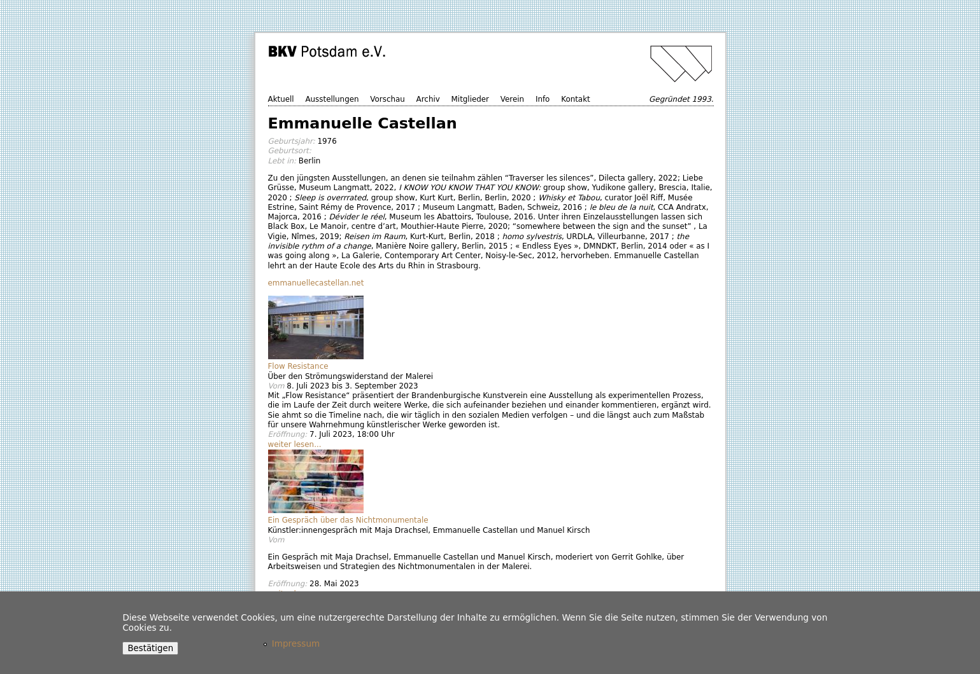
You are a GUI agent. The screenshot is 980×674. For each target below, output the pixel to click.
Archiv (428, 99)
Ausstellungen (332, 99)
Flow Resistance (298, 366)
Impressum (296, 643)
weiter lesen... (295, 444)
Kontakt (575, 99)
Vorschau (387, 99)
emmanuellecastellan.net (316, 283)
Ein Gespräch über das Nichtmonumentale (348, 520)
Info (543, 99)
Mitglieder (470, 99)
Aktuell (281, 99)
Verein (512, 99)
